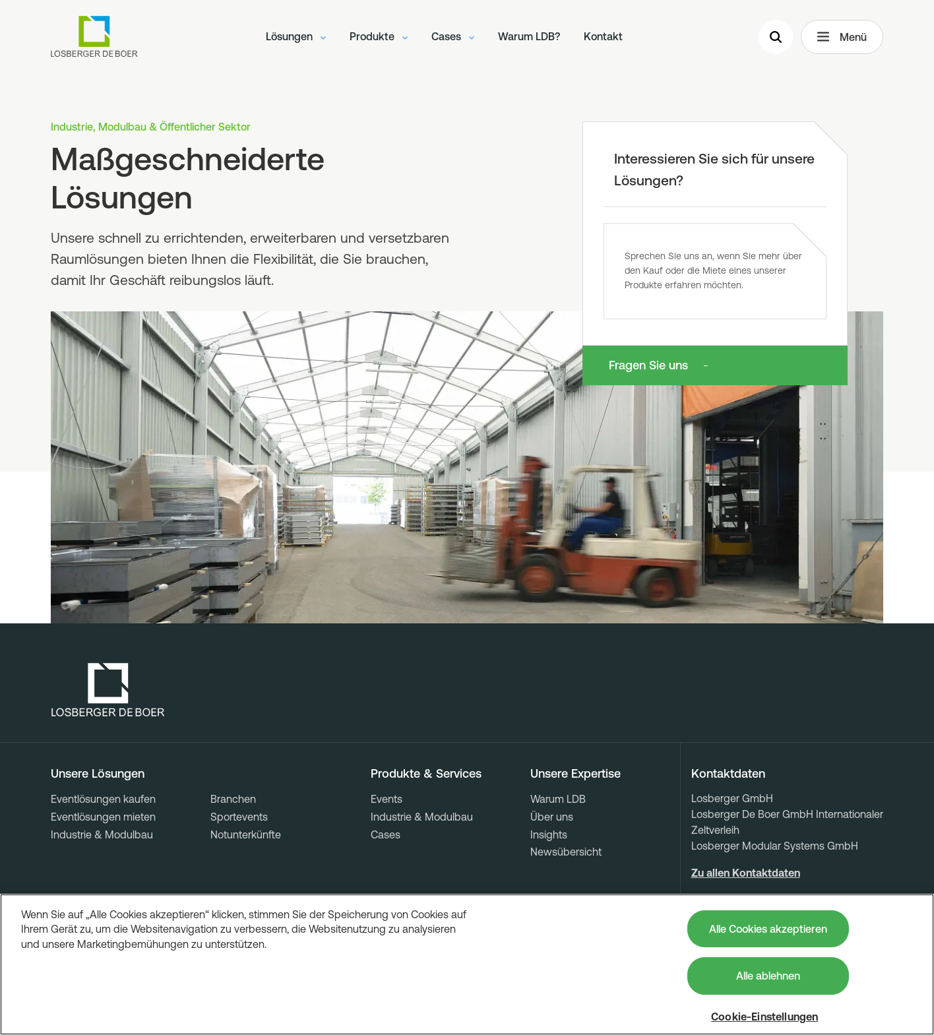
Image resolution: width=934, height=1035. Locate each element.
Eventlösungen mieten (103, 817)
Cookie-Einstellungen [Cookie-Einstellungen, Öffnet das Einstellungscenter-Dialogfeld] (764, 1016)
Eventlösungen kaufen (103, 799)
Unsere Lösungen (97, 774)
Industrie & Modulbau (102, 834)
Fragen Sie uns (648, 365)
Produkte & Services (426, 774)
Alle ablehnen (768, 976)
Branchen (233, 799)
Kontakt (603, 36)
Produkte (379, 36)
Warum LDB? (529, 36)
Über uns (551, 817)
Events (386, 799)
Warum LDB (558, 799)
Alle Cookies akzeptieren (768, 929)
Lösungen (296, 36)
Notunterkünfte (245, 834)
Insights (548, 834)
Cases (452, 36)
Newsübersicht (566, 852)
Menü (842, 37)
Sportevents (239, 817)
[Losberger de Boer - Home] (108, 690)
